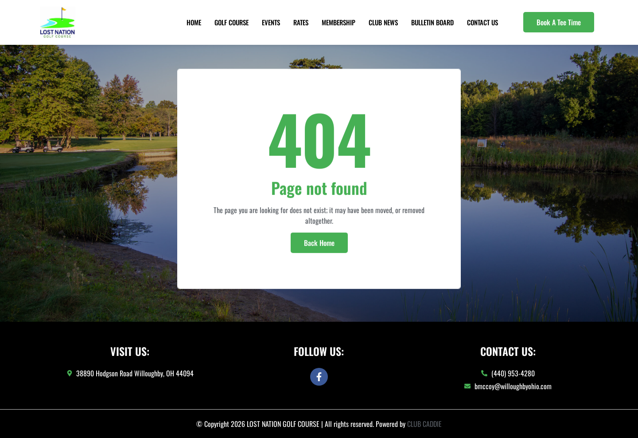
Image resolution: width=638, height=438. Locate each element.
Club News (383, 22)
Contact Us (482, 22)
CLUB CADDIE (424, 423)
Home (194, 22)
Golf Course (231, 22)
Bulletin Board (432, 22)
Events (271, 22)
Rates (300, 22)
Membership (338, 22)
